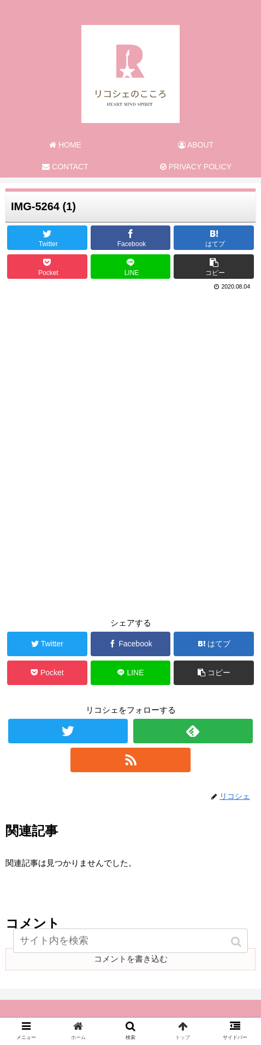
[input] (130, 940)
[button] (237, 941)
